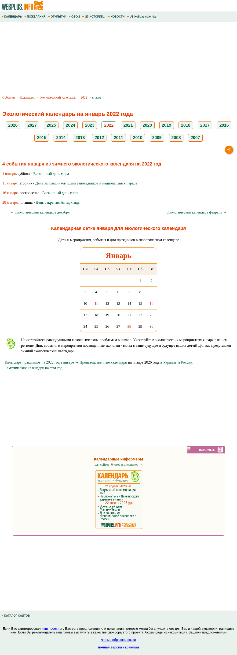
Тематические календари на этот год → (36, 368)
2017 (205, 125)
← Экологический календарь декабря (39, 212)
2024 (70, 125)
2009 (157, 137)
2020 (147, 125)
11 (96, 303)
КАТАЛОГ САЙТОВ (16, 615)
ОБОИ (75, 16)
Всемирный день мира (51, 174)
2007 (195, 137)
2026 (13, 125)
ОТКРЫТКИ (57, 16)
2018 (185, 125)
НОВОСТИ (116, 16)
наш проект (50, 628)
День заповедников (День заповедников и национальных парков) (87, 183)
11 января (10, 183)
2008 (176, 137)
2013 (80, 137)
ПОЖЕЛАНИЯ (35, 16)
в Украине (168, 362)
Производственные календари (103, 362)
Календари (27, 97)
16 (151, 303)
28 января (10, 202)
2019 (166, 125)
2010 (137, 137)
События (8, 97)
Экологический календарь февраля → (197, 212)
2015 (41, 137)
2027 (32, 125)
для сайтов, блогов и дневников (118, 464)
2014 (61, 137)
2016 (224, 125)
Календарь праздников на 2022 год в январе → (42, 362)
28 (129, 326)
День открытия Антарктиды (58, 202)
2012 (99, 137)
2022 (84, 97)
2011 (118, 137)
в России (185, 362)
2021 (128, 125)
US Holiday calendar (142, 16)
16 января (10, 193)
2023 (89, 125)
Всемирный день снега (60, 193)
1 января (9, 174)
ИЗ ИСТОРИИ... (94, 16)
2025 (51, 125)
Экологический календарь (58, 97)
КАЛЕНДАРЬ (12, 16)
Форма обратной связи (118, 640)
